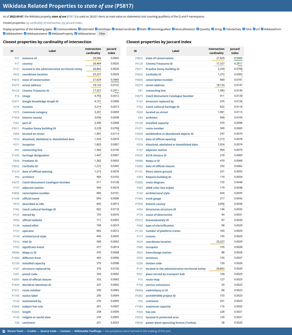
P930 (140, 225)
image (26, 96)
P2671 (15, 101)
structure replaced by (36, 268)
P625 (16, 74)
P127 (16, 214)
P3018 (139, 317)
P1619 (15, 171)
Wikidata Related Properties (39, 5)
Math (143, 29)
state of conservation (36, 80)
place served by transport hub (165, 274)
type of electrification (160, 225)
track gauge (153, 198)
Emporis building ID (158, 177)
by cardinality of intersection (43, 23)
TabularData (233, 29)
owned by (28, 214)
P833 (140, 252)
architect (28, 177)
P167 (16, 268)
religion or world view (36, 317)
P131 (16, 69)
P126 (16, 301)
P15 (140, 279)
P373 (16, 112)
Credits (31, 331)
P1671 (15, 290)
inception (28, 144)
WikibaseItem (14, 33)
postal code (29, 274)
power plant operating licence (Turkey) (171, 322)
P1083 (139, 306)
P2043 (15, 312)
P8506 (139, 322)
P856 (16, 220)
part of (26, 123)
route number (31, 290)
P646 (16, 160)
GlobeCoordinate (125, 29)
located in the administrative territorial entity (52, 69)
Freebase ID (30, 160)
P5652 (15, 166)
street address (31, 85)
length (26, 312)
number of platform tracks (163, 231)
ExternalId (87, 29)
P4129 (15, 90)
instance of (29, 58)
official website (32, 220)
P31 (17, 58)
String (218, 29)
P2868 (15, 306)
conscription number (36, 193)
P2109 (15, 263)
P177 (140, 236)
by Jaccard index (72, 23)
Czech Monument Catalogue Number (46, 182)
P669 (16, 133)
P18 (17, 96)
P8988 (15, 252)
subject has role (32, 306)
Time (248, 29)
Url (257, 29)
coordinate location (35, 74)
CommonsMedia (67, 29)
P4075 (15, 182)
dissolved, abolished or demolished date (48, 139)
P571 (16, 144)
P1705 (15, 295)
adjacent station (33, 187)
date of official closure (36, 279)
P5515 (139, 220)
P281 (16, 274)
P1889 (15, 258)
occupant (152, 247)
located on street (33, 133)
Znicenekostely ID (157, 220)
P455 (140, 177)
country (27, 63)
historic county (32, 117)
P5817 (71, 16)
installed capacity (33, 263)
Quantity (205, 29)
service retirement (158, 285)
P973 (16, 204)
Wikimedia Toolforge (87, 331)
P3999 (15, 279)
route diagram (155, 182)
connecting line (32, 150)
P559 (140, 258)
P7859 (15, 285)
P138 (16, 225)
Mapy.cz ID (29, 252)
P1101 (139, 171)
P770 (140, 214)
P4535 (139, 155)
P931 (140, 274)
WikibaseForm (272, 29)
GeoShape (104, 29)
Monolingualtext (161, 29)
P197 (16, 187)
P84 (17, 177)
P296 (140, 263)
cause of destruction (159, 214)
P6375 (15, 85)
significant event (33, 247)
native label (30, 295)
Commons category (34, 112)
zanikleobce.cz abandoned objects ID (169, 133)
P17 (17, 63)
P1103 (139, 231)
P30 (17, 322)
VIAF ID (27, 241)
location (27, 107)
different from (31, 258)
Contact (65, 331)
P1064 (139, 198)
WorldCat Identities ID (36, 285)
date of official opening (37, 171)
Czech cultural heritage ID (39, 209)
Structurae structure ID (161, 209)
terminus (152, 258)
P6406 (139, 290)
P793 (16, 247)
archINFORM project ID (161, 295)
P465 (140, 187)
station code (154, 263)
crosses (150, 236)
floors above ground (159, 171)
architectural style (34, 236)
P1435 (15, 155)
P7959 (15, 117)
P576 (16, 139)
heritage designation (35, 155)
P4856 (15, 193)
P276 (16, 107)
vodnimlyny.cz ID (157, 290)
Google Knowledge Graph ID (40, 101)
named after (30, 225)
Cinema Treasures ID (35, 90)
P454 (140, 209)
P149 (16, 236)
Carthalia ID (30, 166)
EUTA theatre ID (156, 155)
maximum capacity (158, 306)
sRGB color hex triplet (160, 187)
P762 (16, 209)
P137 (16, 231)
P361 (16, 123)
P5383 (139, 295)
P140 (16, 317)
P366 (140, 312)
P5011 (15, 128)
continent (28, 322)
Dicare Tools (15, 331)
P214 (16, 241)
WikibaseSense (87, 33)
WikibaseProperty (62, 33)
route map (152, 279)
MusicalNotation (185, 29)
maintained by (31, 301)
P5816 (15, 80)
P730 (140, 285)
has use (151, 312)
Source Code (48, 331)
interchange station (159, 252)
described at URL (33, 204)
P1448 (15, 198)
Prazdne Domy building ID (39, 128)
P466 (140, 247)
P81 (17, 150)
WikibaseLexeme (37, 33)
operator (28, 231)
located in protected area (162, 317)
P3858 (139, 182)
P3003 (139, 133)
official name (30, 198)
